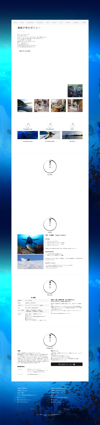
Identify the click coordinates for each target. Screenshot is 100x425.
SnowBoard (40, 22)
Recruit (68, 22)
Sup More (72, 141)
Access (54, 22)
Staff (61, 22)
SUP (48, 22)
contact (84, 22)
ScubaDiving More (28, 141)
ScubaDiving (30, 22)
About (22, 22)
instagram (25, 402)
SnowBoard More (50, 141)
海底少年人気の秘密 (24, 51)
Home (15, 22)
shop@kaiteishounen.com (30, 319)
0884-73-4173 (28, 317)
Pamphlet (75, 22)
